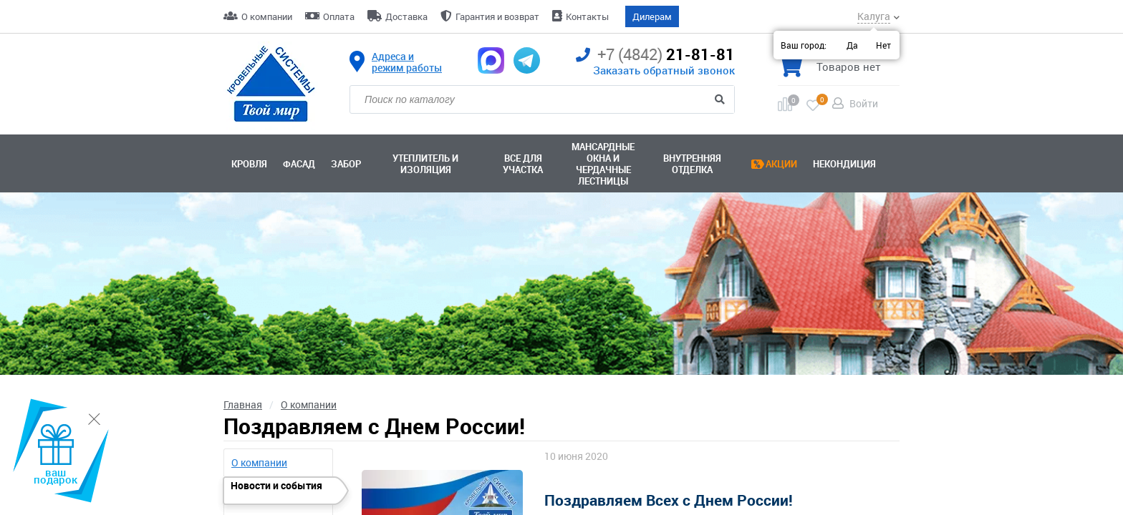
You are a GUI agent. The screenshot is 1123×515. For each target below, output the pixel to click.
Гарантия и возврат (497, 16)
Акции (781, 164)
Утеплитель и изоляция (425, 163)
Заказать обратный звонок (664, 70)
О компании (266, 16)
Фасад (299, 164)
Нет (883, 45)
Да (852, 45)
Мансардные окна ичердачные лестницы (603, 164)
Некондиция (844, 164)
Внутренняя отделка (692, 163)
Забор (346, 164)
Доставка (406, 16)
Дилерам (652, 16)
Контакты (587, 16)
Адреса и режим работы (407, 62)
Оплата (339, 16)
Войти (863, 103)
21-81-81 (655, 54)
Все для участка (523, 163)
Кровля (249, 164)
